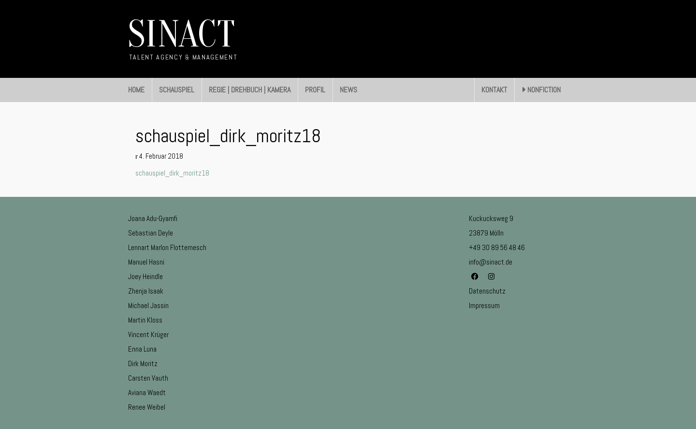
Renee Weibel (146, 407)
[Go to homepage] (182, 39)
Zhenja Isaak (145, 291)
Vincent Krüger (148, 334)
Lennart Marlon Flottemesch (167, 247)
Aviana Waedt (147, 392)
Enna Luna (142, 349)
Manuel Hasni (146, 261)
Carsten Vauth (148, 378)
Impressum (484, 305)
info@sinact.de (490, 261)
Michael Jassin (148, 305)
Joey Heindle (145, 276)
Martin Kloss (145, 320)
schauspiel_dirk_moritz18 (172, 173)
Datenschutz (487, 291)
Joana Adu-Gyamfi (152, 218)
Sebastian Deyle (150, 232)
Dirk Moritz (143, 363)
